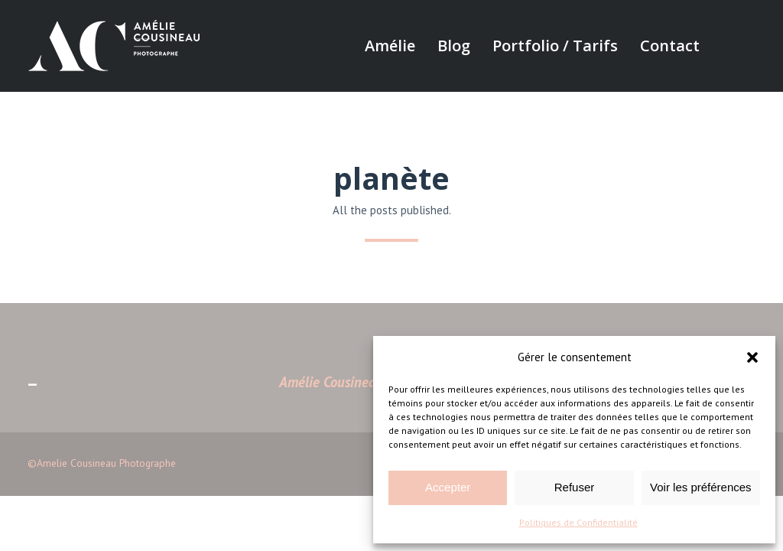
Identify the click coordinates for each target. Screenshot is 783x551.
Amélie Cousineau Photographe (369, 382)
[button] (752, 357)
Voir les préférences (701, 487)
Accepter (447, 487)
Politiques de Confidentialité (578, 522)
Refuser (574, 487)
